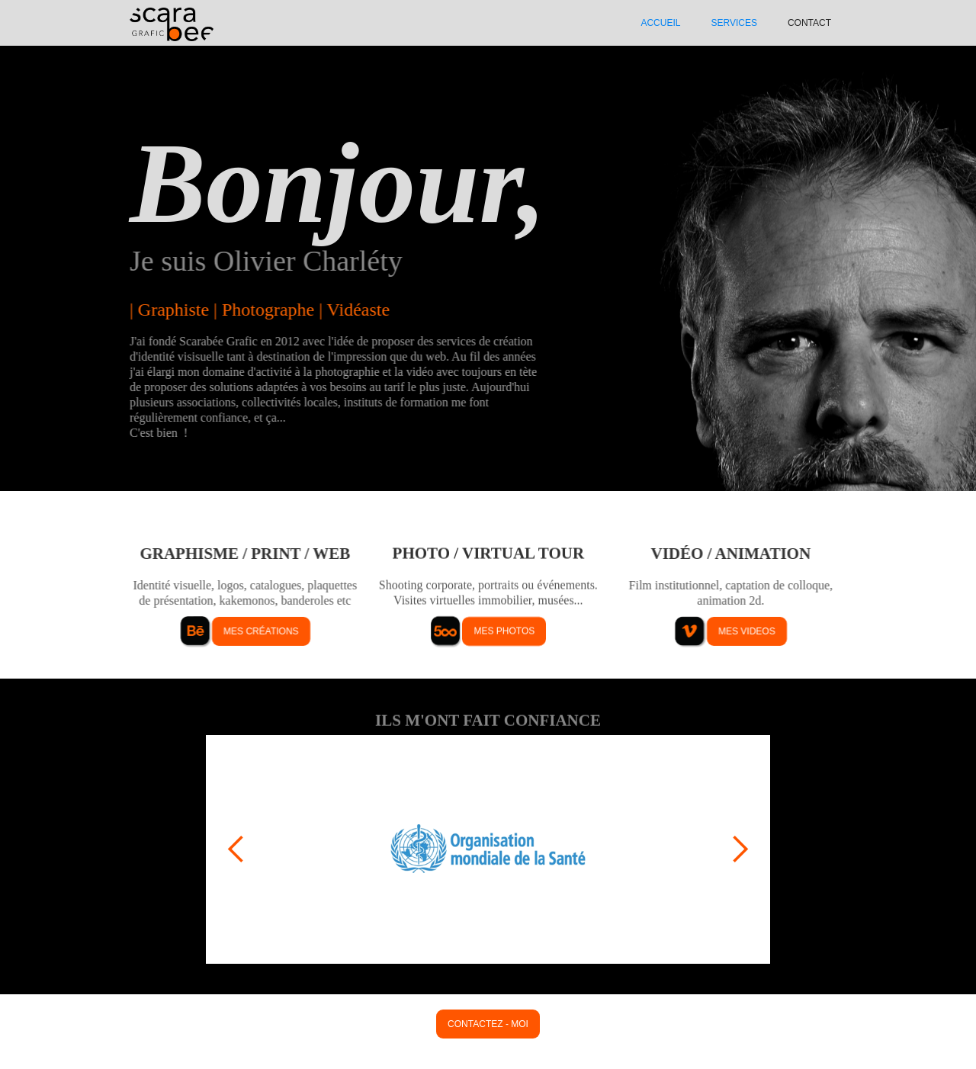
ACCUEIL (660, 23)
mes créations (260, 631)
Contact (809, 23)
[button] (236, 849)
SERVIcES (733, 23)
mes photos (504, 631)
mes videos (746, 631)
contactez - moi (488, 1024)
